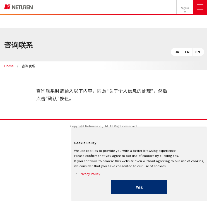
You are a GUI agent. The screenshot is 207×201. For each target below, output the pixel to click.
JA (177, 51)
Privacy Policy (89, 173)
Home (9, 65)
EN (187, 51)
